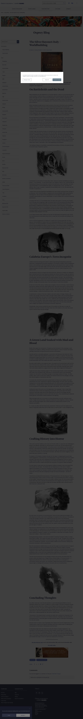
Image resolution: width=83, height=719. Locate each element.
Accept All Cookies (56, 79)
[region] (42, 77)
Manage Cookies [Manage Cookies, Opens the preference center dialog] (27, 79)
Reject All (47, 79)
